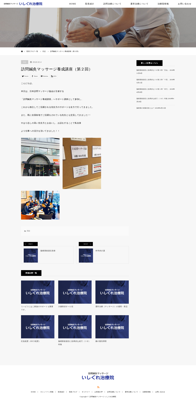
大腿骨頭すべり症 (65, 308)
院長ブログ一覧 (32, 51)
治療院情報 (163, 4)
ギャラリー (86, 393)
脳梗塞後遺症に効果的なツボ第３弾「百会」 (152, 70)
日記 (44, 51)
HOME (72, 4)
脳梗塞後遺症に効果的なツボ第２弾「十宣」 (152, 80)
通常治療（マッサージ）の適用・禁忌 (111, 308)
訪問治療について (112, 4)
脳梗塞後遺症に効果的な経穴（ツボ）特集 (74, 344)
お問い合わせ (185, 4)
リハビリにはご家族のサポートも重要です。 (37, 309)
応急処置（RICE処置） (31, 343)
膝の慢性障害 (101, 343)
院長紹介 (89, 4)
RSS (98, 388)
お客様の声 (99, 393)
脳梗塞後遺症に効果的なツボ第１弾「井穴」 (152, 89)
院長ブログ (73, 393)
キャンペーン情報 (46, 393)
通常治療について (139, 4)
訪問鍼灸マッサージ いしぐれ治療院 (103, 398)
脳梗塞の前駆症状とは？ (145, 108)
